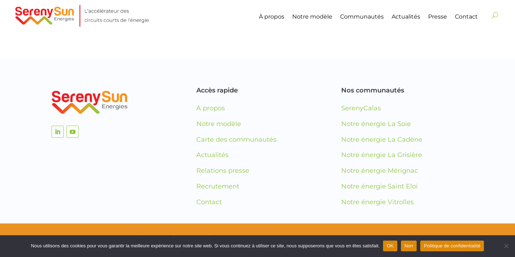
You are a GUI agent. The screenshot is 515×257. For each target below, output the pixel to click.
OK (390, 245)
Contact (466, 16)
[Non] (506, 246)
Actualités (406, 16)
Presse (437, 16)
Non (408, 245)
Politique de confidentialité (452, 245)
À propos (271, 16)
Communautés (362, 16)
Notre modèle (312, 16)
